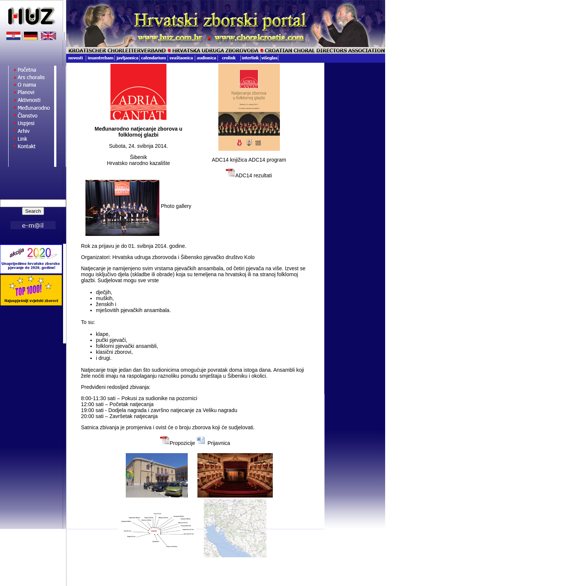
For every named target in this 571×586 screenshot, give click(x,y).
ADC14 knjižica (230, 160)
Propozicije (182, 443)
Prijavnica (219, 443)
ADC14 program (267, 160)
